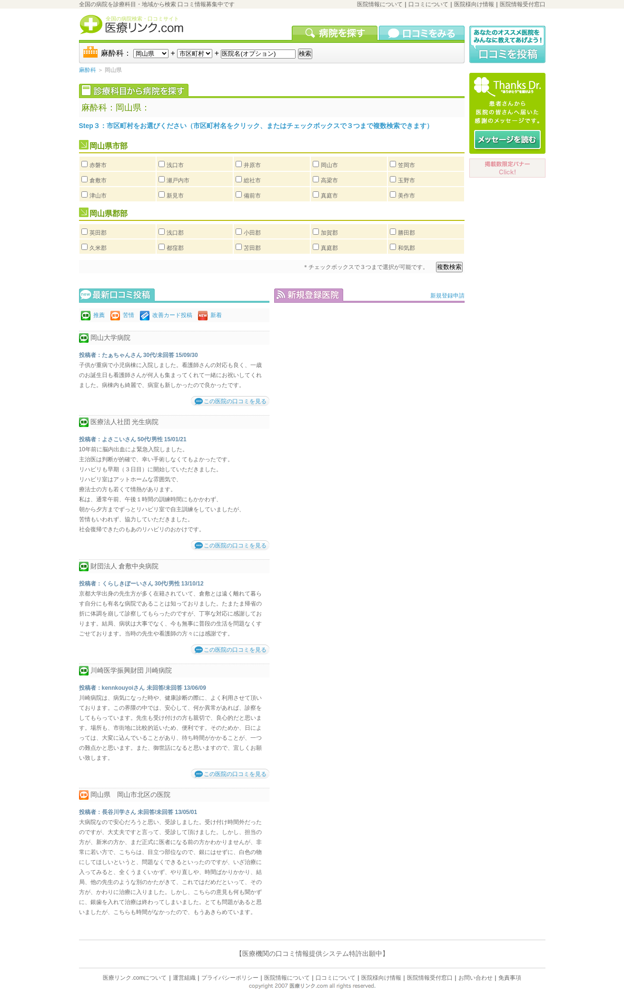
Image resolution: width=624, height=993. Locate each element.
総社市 (252, 180)
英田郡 (98, 232)
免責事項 (509, 977)
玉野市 (406, 180)
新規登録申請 (447, 295)
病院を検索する (335, 33)
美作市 (406, 195)
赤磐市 (98, 165)
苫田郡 (252, 248)
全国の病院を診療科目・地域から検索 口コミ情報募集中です (157, 4)
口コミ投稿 (507, 44)
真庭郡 (329, 248)
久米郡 (98, 248)
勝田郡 (406, 232)
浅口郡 (175, 232)
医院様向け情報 (474, 4)
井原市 (252, 165)
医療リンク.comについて (135, 977)
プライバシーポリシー (229, 977)
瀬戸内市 (178, 180)
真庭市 (329, 195)
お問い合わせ (475, 977)
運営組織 (184, 977)
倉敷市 (98, 180)
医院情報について (380, 4)
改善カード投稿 (172, 315)
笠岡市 (406, 165)
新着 (216, 315)
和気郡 (406, 248)
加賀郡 (329, 232)
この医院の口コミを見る (235, 401)
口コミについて (428, 4)
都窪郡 (175, 248)
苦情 (128, 315)
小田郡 (252, 232)
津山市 (98, 195)
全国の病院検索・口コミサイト (142, 18)
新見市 (175, 195)
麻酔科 (87, 70)
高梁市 (329, 180)
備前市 (252, 195)
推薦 (99, 315)
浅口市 (175, 165)
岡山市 (329, 165)
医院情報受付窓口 (522, 4)
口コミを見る (422, 33)
